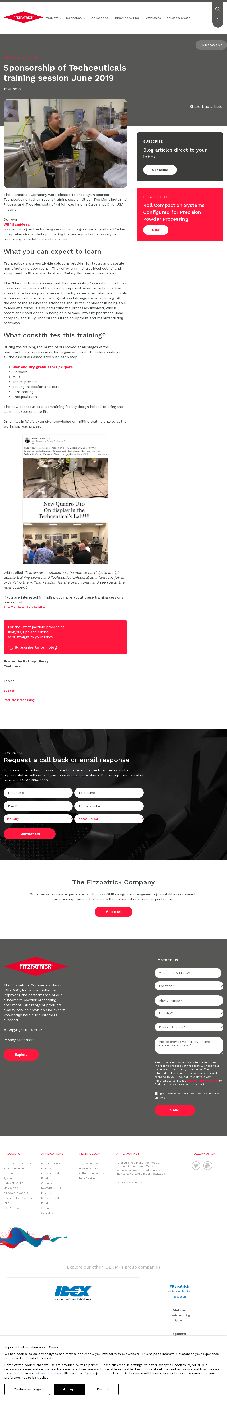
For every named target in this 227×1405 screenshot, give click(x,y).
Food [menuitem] (44, 1178)
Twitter (12, 671)
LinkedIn (6, 671)
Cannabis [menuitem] (47, 1213)
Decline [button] (103, 1389)
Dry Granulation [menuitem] (89, 1163)
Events (9, 690)
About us (113, 912)
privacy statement (48, 1373)
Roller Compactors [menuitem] (91, 1173)
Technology (73, 17)
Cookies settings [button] (27, 1389)
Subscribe (160, 170)
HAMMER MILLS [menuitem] (13, 1183)
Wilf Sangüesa (17, 224)
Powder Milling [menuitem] (88, 1168)
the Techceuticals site (24, 607)
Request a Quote (177, 17)
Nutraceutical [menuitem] (50, 1173)
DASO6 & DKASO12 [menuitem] (16, 1193)
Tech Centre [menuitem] (87, 1178)
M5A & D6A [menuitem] (11, 1188)
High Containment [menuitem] (15, 1168)
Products (51, 17)
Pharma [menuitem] (46, 1168)
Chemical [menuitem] (47, 1183)
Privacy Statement (19, 1040)
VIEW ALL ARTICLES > (23, 58)
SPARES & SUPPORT (131, 1182)
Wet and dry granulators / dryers (42, 367)
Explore (21, 1055)
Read (156, 230)
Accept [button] (69, 1389)
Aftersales (153, 17)
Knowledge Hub (127, 17)
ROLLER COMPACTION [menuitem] (17, 1163)
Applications (99, 17)
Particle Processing (19, 700)
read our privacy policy (203, 1080)
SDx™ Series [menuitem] (12, 1208)
